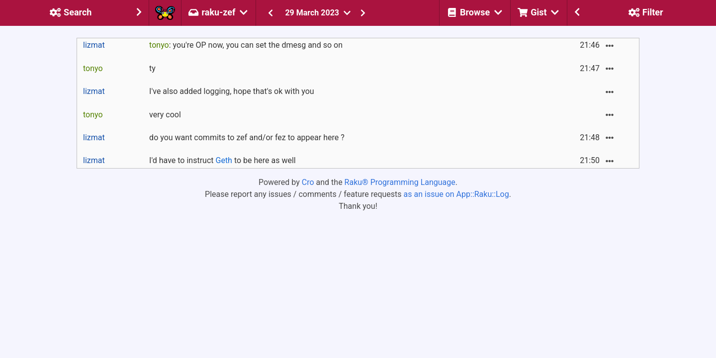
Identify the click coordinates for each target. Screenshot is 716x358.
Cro (308, 182)
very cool (165, 114)
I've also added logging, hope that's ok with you (231, 91)
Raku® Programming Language (400, 182)
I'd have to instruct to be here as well (222, 160)
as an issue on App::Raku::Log (456, 194)
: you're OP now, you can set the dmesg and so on (246, 45)
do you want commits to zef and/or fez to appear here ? (247, 137)
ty (152, 68)
